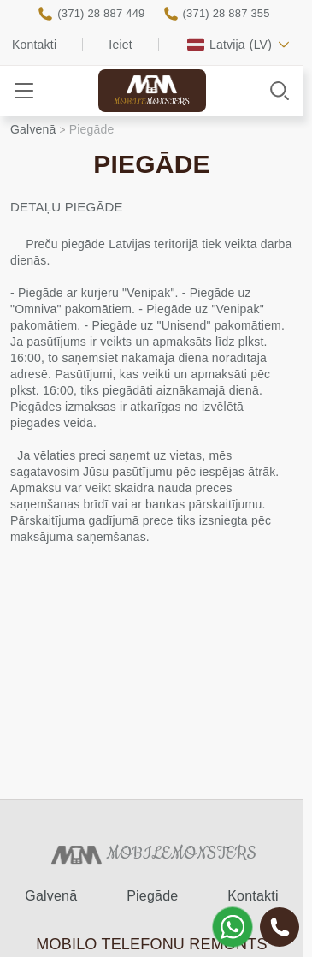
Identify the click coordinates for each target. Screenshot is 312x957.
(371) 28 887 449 (100, 13)
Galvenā (51, 896)
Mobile (152, 102)
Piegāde (152, 896)
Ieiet (120, 44)
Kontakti (34, 44)
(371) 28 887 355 (226, 13)
